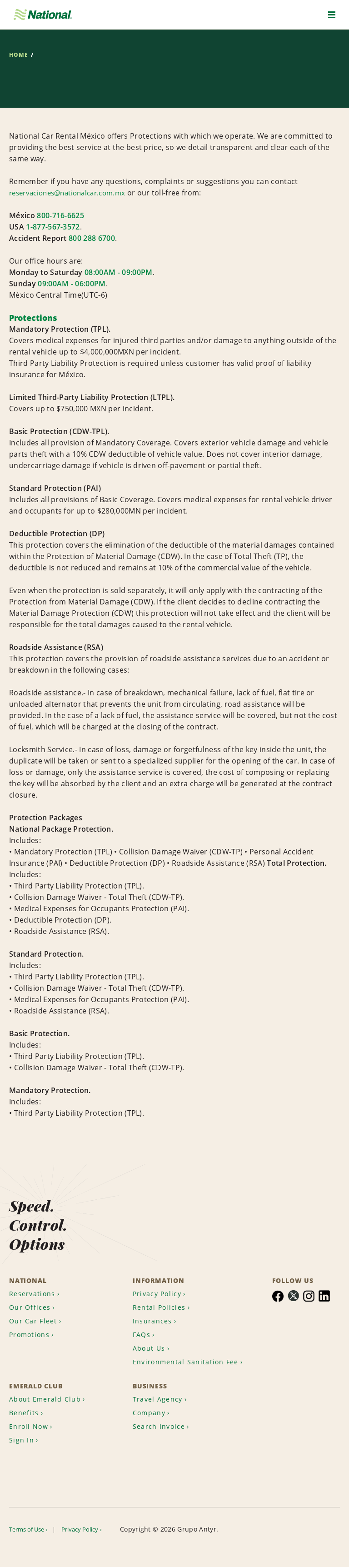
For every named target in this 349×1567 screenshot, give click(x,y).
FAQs (142, 1315)
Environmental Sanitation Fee (183, 1350)
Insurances (154, 1300)
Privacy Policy (160, 1271)
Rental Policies (162, 1285)
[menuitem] (38, 1271)
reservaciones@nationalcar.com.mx (72, 193)
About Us (151, 1329)
